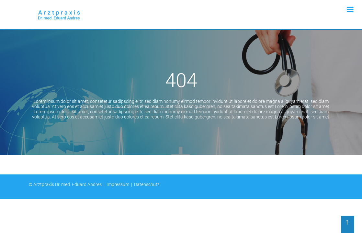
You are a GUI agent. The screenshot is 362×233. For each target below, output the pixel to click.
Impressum (118, 184)
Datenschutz (147, 184)
